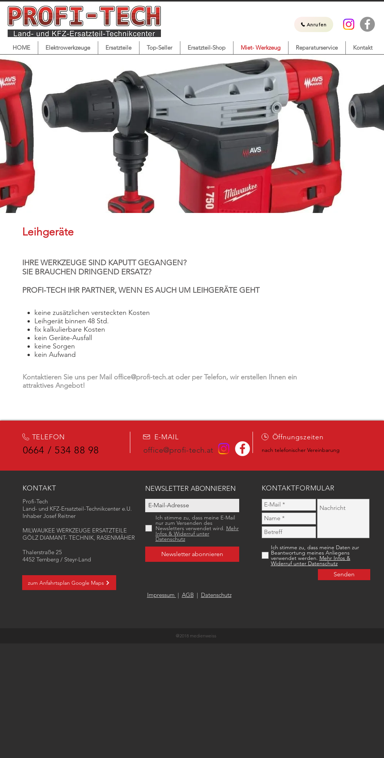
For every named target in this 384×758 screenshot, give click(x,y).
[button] (68, 47)
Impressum (161, 594)
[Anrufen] (313, 24)
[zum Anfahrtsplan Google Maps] (69, 582)
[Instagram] (348, 24)
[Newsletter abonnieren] (192, 554)
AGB (188, 594)
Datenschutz (216, 594)
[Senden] (344, 574)
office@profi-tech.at (143, 377)
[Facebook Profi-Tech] (367, 24)
